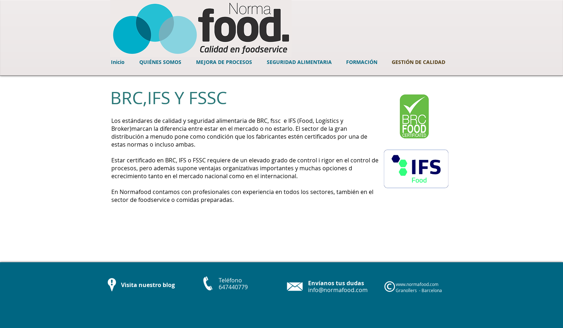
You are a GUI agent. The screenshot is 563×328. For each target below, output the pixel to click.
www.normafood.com (417, 284)
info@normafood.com (338, 290)
